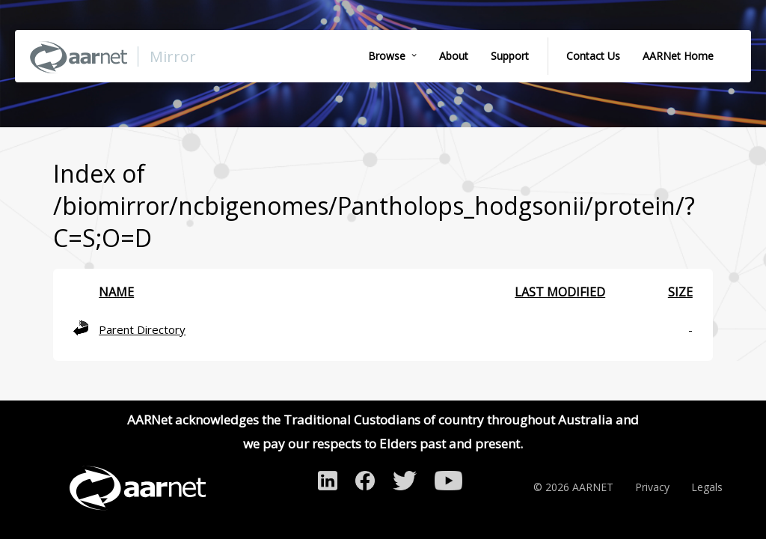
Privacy (652, 487)
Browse (386, 56)
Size (680, 292)
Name (116, 292)
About (453, 56)
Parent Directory (142, 329)
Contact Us (593, 56)
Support (510, 56)
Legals (707, 487)
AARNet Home (678, 56)
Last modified (560, 292)
